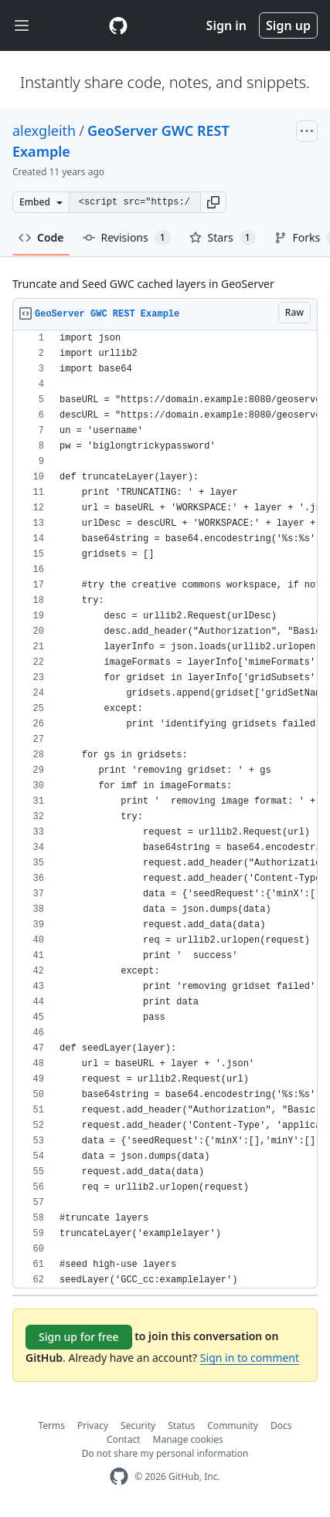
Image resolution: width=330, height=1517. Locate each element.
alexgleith (44, 130)
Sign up (288, 25)
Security (138, 1425)
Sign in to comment (249, 1357)
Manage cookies (188, 1439)
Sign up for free (79, 1336)
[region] (165, 809)
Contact (123, 1439)
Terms (52, 1425)
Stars (222, 237)
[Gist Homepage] (118, 25)
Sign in (226, 25)
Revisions (127, 237)
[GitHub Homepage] (119, 1476)
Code (41, 237)
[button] (213, 202)
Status (181, 1425)
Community (232, 1425)
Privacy (92, 1425)
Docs (281, 1425)
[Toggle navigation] (21, 26)
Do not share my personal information (165, 1453)
